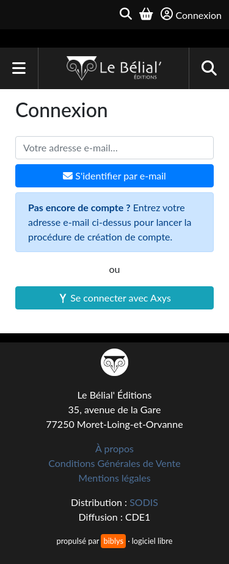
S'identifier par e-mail (114, 175)
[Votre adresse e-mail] (114, 147)
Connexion (191, 14)
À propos (114, 448)
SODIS (143, 502)
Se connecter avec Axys (114, 297)
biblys (113, 541)
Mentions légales (114, 477)
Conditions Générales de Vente (114, 463)
